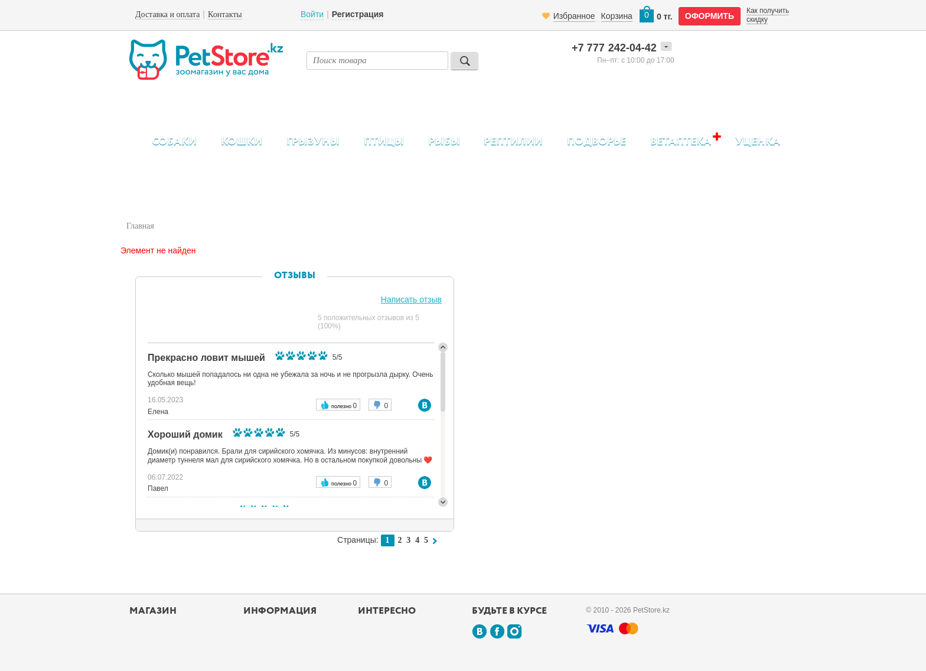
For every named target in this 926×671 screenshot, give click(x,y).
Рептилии (513, 141)
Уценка (757, 141)
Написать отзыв (411, 299)
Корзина (616, 16)
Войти (312, 14)
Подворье (596, 141)
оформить (709, 16)
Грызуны (313, 141)
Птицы (384, 141)
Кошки (241, 141)
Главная (140, 226)
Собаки (174, 141)
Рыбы (444, 141)
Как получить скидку (767, 14)
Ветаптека (680, 141)
